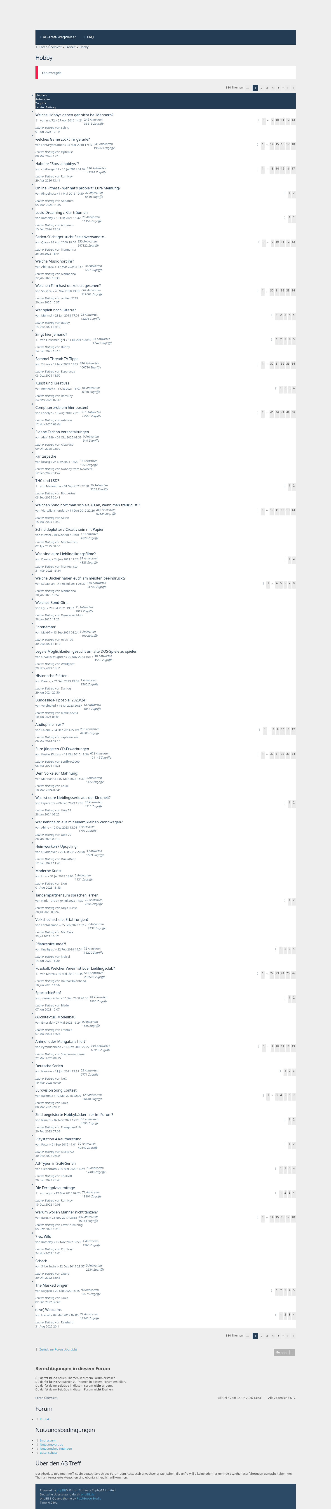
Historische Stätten (51, 675)
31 (277, 290)
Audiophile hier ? (49, 724)
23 (277, 973)
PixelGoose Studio (89, 1498)
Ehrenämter (45, 626)
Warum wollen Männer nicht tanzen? (66, 1212)
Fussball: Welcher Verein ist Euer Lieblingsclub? (75, 968)
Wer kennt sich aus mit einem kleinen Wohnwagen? (79, 822)
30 (272, 290)
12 (288, 120)
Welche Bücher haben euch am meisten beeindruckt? (80, 578)
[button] (248, 88)
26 (293, 973)
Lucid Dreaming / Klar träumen (61, 212)
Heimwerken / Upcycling (56, 846)
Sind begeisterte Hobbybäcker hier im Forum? (74, 1114)
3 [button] (267, 88)
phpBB (61, 1490)
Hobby (43, 58)
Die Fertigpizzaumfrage (55, 1187)
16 (282, 144)
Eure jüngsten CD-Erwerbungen (62, 748)
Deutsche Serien (49, 1065)
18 (293, 144)
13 (293, 120)
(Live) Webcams (48, 1309)
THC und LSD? (47, 480)
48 (288, 412)
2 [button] (261, 88)
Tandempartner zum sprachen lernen (67, 895)
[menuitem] (57, 37)
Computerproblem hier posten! (61, 407)
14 (272, 144)
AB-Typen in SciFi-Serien (55, 1163)
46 (277, 412)
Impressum (48, 1440)
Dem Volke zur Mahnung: (56, 773)
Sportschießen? (48, 992)
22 (272, 973)
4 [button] (273, 88)
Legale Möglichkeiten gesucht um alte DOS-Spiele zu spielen (86, 651)
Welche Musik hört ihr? (54, 261)
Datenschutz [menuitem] (48, 1453)
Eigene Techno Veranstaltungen (62, 431)
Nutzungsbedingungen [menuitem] (56, 1448)
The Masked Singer (51, 1285)
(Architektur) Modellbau (55, 1017)
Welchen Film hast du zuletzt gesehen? (68, 285)
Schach (41, 1260)
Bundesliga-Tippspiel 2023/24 (60, 700)
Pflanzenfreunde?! (50, 943)
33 (288, 290)
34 (293, 290)
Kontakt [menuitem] (45, 1419)
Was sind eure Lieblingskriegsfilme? (65, 553)
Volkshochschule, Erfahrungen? (62, 919)
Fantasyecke (45, 456)
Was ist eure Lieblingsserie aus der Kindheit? (73, 797)
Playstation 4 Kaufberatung (58, 1138)
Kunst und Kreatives (52, 383)
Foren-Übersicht (46, 1398)
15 (277, 144)
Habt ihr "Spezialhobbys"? (57, 163)
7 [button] (287, 88)
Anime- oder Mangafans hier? (60, 1041)
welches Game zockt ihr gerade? (62, 139)
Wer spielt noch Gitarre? (55, 309)
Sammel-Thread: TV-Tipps (56, 358)
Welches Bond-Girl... (52, 602)
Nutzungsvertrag (51, 1444)
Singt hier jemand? (51, 334)
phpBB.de (87, 1494)
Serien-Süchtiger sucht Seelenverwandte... (71, 236)
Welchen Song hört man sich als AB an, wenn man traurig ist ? (87, 505)
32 (282, 290)
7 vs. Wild (43, 1236)
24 (282, 973)
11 (282, 120)
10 (277, 120)
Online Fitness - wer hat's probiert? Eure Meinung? (78, 188)
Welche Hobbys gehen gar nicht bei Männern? (74, 114)
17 (288, 144)
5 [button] (278, 88)
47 (282, 412)
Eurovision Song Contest (56, 1090)
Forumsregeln (52, 73)
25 (288, 973)
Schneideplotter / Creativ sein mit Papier (69, 529)
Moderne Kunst (48, 870)
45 (272, 412)
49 (293, 412)
